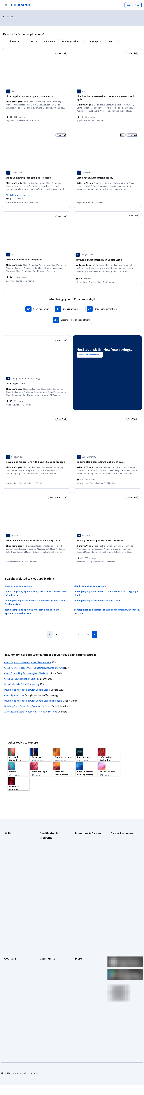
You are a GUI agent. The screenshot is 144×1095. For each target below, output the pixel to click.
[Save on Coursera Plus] (90, 352)
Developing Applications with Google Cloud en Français (33, 691)
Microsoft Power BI (12, 870)
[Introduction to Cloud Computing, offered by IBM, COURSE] (36, 254)
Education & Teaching (85, 851)
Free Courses (10, 988)
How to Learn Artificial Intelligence (120, 875)
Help (77, 942)
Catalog (7, 942)
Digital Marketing (11, 851)
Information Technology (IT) (87, 874)
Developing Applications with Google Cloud (27, 680)
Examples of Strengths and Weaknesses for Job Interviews (123, 845)
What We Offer (10, 928)
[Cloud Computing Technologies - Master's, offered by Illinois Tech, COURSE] (36, 173)
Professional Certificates (15, 951)
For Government (11, 969)
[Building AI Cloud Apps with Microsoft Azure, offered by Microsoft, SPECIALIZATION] (107, 531)
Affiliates (79, 965)
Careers (8, 937)
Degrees (8, 960)
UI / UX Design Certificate (51, 898)
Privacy (78, 937)
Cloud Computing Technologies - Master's (26, 663)
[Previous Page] (50, 624)
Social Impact (10, 983)
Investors (79, 928)
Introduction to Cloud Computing (21, 674)
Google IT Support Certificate (48, 859)
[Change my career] (68, 302)
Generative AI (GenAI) (14, 861)
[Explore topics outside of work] (72, 313)
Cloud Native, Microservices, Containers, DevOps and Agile (34, 658)
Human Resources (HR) (85, 870)
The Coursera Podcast (50, 942)
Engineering (80, 856)
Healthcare (80, 865)
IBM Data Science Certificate (52, 882)
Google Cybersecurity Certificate (50, 844)
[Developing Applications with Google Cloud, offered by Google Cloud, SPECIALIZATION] (107, 254)
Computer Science (83, 842)
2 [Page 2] (63, 624)
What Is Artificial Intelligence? (124, 903)
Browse (11, 16)
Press (77, 924)
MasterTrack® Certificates (16, 956)
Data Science (81, 847)
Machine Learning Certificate (53, 886)
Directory (79, 960)
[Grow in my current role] (102, 302)
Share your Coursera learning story (17, 994)
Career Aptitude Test (120, 838)
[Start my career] (37, 302)
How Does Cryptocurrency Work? (122, 859)
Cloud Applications (14, 685)
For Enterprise (10, 965)
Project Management (13, 874)
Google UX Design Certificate (53, 872)
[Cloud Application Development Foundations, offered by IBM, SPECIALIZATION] (36, 96)
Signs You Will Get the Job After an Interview (122, 898)
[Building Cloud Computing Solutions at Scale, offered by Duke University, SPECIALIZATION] (107, 454)
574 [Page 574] (87, 624)
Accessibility (81, 946)
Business (79, 838)
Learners (44, 924)
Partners (43, 928)
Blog (42, 937)
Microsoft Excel (11, 865)
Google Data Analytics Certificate (50, 852)
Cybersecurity (10, 842)
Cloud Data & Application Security (21, 669)
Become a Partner (12, 978)
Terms (78, 933)
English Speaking (12, 856)
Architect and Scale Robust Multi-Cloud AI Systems (30, 702)
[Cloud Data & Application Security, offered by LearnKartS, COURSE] (107, 173)
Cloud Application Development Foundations (27, 652)
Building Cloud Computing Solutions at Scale (27, 696)
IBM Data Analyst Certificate (52, 877)
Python (7, 879)
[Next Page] (94, 624)
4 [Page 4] (78, 624)
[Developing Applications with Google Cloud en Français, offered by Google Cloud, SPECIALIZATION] (36, 454)
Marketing (79, 879)
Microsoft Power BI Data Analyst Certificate (50, 893)
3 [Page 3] (71, 624)
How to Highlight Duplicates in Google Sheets (123, 867)
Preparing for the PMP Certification (121, 890)
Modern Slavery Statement (87, 969)
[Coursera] (20, 5)
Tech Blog (44, 946)
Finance (78, 861)
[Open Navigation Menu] (6, 5)
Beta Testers (46, 933)
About (7, 924)
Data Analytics (10, 847)
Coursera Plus (10, 946)
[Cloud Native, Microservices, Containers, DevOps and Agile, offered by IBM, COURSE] (107, 96)
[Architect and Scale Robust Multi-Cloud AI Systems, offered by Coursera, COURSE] (36, 531)
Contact (78, 951)
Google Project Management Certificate (53, 867)
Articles (78, 956)
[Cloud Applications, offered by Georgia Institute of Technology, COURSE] (36, 377)
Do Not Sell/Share (83, 974)
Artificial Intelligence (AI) (15, 838)
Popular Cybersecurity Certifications (121, 882)
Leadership (9, 933)
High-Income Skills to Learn (123, 853)
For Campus (9, 974)
